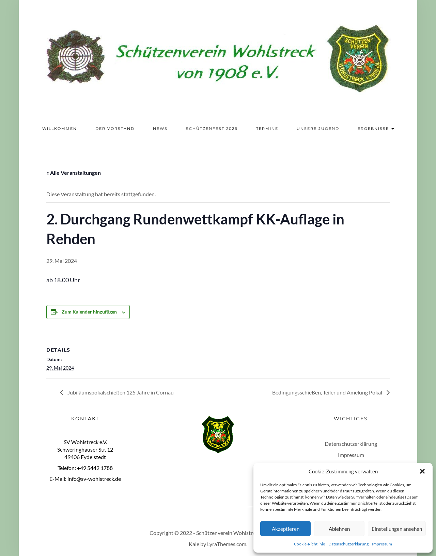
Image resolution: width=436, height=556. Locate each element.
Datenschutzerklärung (348, 543)
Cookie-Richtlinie (309, 543)
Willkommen (59, 128)
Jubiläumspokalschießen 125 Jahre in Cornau (120, 392)
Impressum (382, 543)
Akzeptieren (285, 529)
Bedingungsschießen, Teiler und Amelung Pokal (327, 392)
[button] (422, 471)
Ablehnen (339, 529)
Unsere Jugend (318, 128)
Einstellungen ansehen (397, 529)
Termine (267, 128)
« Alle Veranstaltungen (73, 172)
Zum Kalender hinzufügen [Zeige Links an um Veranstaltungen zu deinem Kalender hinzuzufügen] (89, 312)
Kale (194, 544)
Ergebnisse (376, 128)
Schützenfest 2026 (212, 128)
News (160, 128)
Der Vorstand (115, 128)
